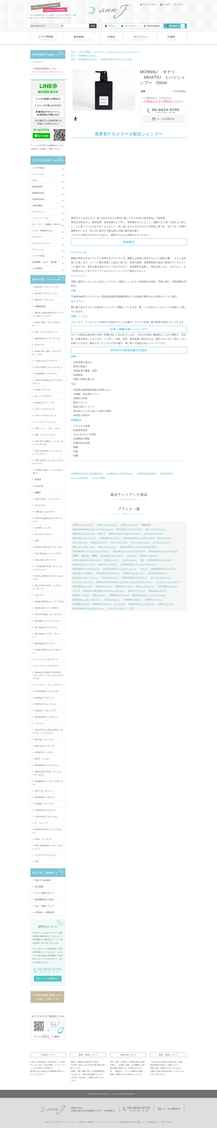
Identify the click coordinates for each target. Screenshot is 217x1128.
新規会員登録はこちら (46, 68)
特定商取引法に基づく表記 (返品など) (87, 473)
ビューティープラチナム (83, 581)
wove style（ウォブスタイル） (129, 529)
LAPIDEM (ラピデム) (81, 603)
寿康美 (75, 555)
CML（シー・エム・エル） (84, 546)
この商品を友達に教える (146, 473)
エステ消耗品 (38, 167)
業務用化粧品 (38, 192)
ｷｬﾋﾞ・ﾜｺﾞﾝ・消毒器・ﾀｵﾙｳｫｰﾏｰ (47, 224)
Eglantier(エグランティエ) (83, 533)
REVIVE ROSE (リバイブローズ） (141, 603)
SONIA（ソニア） (111, 560)
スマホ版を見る (151, 1122)
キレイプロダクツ (80, 542)
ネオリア (144, 568)
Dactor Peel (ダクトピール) (159, 560)
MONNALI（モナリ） (88, 55)
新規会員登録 (153, 26)
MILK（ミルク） (99, 595)
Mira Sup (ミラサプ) (157, 590)
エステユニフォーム (41, 243)
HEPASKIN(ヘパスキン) (167, 586)
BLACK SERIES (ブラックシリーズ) (116, 59)
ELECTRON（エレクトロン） (85, 538)
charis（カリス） (164, 538)
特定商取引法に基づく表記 (130, 1122)
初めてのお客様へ (148, 4)
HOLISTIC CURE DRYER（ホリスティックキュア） (104, 590)
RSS (163, 1122)
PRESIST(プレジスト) (123, 586)
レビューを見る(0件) (79, 477)
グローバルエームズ (119, 542)
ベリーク (76, 590)
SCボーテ (101, 533)
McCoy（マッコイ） (137, 590)
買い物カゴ (177, 26)
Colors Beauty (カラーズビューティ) (138, 538)
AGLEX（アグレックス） (107, 524)
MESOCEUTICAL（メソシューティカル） (149, 595)
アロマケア (37, 236)
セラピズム (131, 555)
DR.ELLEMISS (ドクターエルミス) (86, 568)
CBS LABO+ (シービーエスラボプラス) (129, 551)
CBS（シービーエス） (107, 546)
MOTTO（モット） (113, 599)
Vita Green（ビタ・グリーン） (86, 577)
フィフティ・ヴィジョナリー (168, 581)
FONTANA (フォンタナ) (82, 586)
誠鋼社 (95, 555)
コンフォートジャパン (162, 542)
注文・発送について (44, 905)
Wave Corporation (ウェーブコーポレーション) (93, 529)
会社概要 (165, 4)
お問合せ (178, 4)
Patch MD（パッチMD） (83, 573)
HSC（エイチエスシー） (156, 529)
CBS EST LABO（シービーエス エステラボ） (138, 546)
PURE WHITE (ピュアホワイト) (134, 577)
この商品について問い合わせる (119, 473)
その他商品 (37, 268)
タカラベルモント (129, 560)
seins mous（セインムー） (112, 555)
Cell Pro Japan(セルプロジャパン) (87, 560)
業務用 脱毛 (37, 186)
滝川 (142, 560)
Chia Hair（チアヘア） (107, 564)
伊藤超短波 (146, 524)
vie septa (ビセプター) (157, 573)
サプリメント (38, 211)
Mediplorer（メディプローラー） (87, 599)
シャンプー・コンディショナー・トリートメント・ (117, 51)
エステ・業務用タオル (42, 230)
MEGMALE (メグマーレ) (119, 595)
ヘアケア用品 (84, 51)
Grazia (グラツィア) (99, 542)
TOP (73, 51)
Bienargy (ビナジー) (110, 577)
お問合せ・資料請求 (44, 912)
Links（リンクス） (166, 603)
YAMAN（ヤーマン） (154, 599)
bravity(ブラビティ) (104, 586)
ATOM (168, 1122)
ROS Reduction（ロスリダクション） (88, 608)
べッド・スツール (40, 218)
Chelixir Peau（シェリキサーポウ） (163, 551)
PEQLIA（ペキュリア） (145, 586)
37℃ (131, 608)
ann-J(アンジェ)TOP (53, 1122)
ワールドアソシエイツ (116, 608)
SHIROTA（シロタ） (81, 595)
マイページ (70, 1122)
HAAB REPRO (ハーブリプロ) (163, 568)
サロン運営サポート (44, 892)
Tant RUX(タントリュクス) (84, 564)
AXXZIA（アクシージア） (83, 524)
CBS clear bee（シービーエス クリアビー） (91, 551)
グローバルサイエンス (140, 542)
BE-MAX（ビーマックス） (134, 573)
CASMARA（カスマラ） (110, 538)
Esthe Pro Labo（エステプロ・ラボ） (125, 533)
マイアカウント (131, 26)
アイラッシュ (38, 249)
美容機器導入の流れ (44, 899)
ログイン (112, 26)
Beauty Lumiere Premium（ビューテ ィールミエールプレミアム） (124, 581)
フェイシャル (38, 174)
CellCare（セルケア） (149, 555)
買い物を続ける (167, 473)
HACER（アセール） (129, 524)
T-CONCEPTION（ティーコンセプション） (138, 564)
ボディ (35, 180)
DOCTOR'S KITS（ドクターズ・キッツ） (120, 568)
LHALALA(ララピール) (101, 603)
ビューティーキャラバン (160, 577)
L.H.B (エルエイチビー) (153, 533)
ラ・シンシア (119, 603)
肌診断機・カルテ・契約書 (44, 262)
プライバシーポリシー (107, 1122)
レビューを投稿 (98, 477)
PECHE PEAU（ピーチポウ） (108, 573)
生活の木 (85, 555)
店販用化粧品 (38, 199)
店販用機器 (37, 205)
